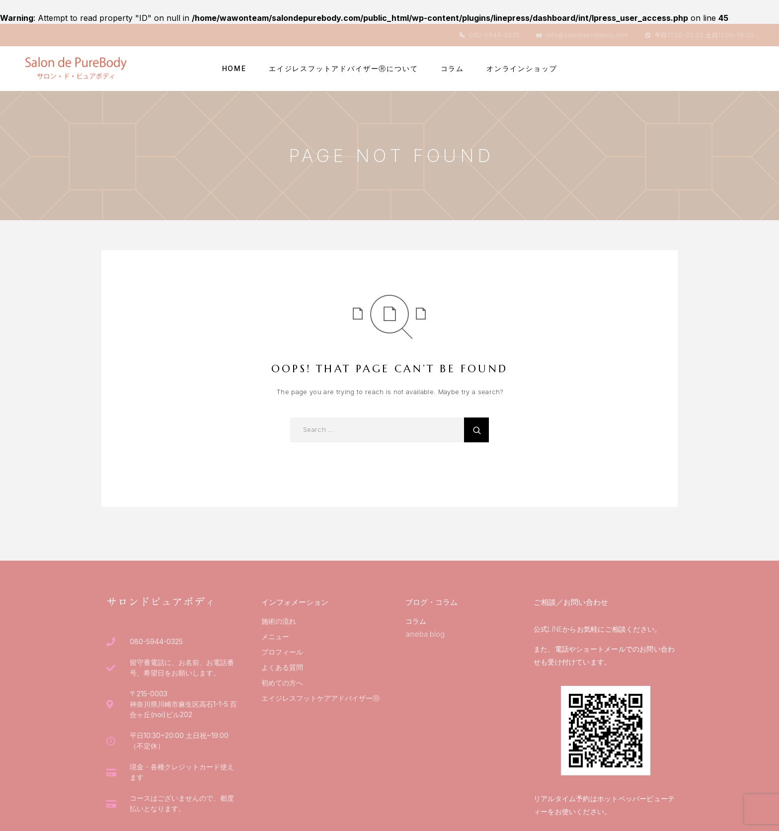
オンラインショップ (521, 69)
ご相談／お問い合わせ (571, 602)
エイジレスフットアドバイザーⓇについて (343, 69)
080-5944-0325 (494, 35)
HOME (234, 69)
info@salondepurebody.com (587, 35)
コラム (452, 69)
